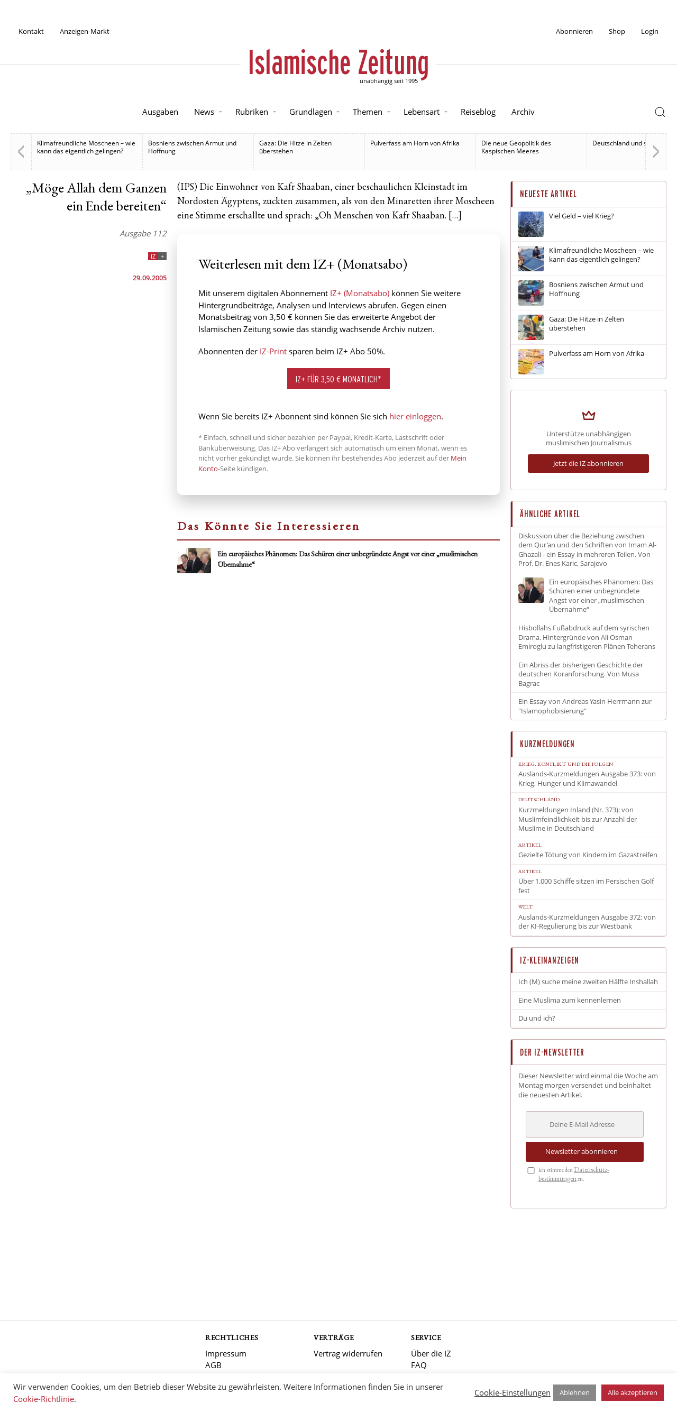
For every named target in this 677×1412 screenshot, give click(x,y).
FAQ (419, 1365)
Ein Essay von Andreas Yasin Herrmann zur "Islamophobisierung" (585, 706)
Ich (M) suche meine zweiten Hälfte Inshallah (588, 981)
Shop (617, 31)
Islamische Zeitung (338, 62)
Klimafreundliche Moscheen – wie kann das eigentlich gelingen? (86, 147)
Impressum (225, 1353)
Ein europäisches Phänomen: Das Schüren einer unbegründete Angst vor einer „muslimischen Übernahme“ (601, 596)
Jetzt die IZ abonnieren (588, 463)
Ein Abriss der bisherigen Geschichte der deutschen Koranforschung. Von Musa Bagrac (580, 674)
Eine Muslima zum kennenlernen (569, 1000)
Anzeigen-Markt (84, 31)
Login (649, 31)
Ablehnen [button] (575, 1392)
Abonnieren (574, 31)
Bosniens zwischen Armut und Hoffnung (192, 147)
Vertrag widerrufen (348, 1353)
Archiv (523, 111)
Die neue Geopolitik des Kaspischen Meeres (516, 147)
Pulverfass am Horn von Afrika (415, 143)
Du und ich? (536, 1018)
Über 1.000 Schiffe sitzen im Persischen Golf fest (586, 886)
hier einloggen (415, 416)
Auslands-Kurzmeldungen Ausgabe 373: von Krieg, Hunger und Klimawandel (587, 778)
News (204, 111)
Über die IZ (431, 1353)
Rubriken (251, 111)
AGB (213, 1365)
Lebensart (422, 111)
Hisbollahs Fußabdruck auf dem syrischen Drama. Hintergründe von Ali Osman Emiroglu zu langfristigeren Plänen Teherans (586, 637)
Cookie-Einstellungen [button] (512, 1392)
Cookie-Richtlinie (43, 1398)
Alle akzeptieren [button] (632, 1392)
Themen (367, 111)
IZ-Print (273, 351)
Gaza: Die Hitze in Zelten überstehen (295, 147)
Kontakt (31, 31)
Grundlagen (310, 111)
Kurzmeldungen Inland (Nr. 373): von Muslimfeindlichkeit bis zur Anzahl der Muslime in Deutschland (577, 819)
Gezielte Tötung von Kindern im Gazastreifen (587, 854)
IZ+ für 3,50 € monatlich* (338, 379)
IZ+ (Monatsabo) (359, 293)
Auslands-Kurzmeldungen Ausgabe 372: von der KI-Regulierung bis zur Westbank (587, 922)
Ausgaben (160, 111)
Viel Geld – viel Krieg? (581, 216)
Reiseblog (478, 111)
